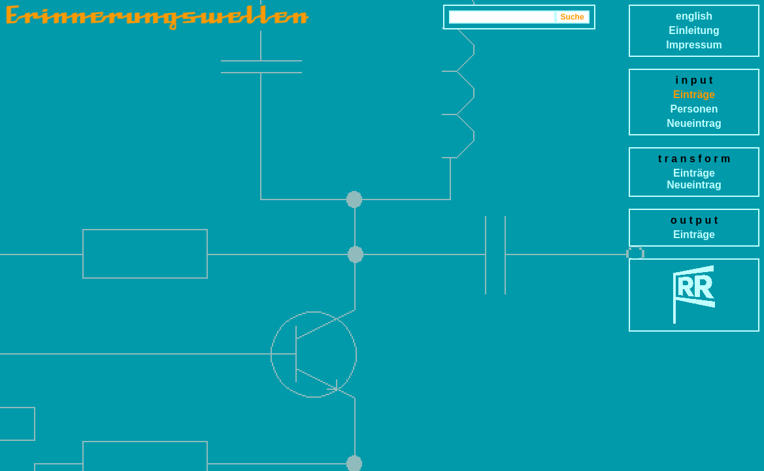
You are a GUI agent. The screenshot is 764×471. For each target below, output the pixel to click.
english (694, 16)
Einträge (694, 94)
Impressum (694, 44)
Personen (694, 108)
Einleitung (694, 30)
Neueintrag (694, 123)
